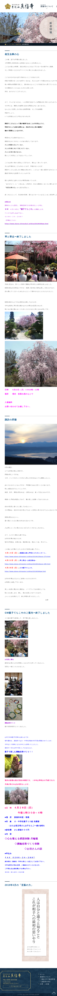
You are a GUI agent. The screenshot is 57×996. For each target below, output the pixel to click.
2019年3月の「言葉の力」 (19, 885)
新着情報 (18, 44)
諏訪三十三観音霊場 (48, 979)
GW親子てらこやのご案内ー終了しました (27, 613)
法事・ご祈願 (44, 984)
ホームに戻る (10, 44)
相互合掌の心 (12, 54)
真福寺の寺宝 (46, 981)
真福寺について (45, 977)
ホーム (42, 974)
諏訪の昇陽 (11, 419)
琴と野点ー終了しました (18, 236)
